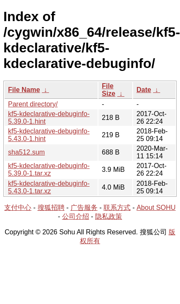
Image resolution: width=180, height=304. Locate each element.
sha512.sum (26, 152)
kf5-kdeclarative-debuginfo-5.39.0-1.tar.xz (49, 169)
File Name (24, 89)
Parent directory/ (32, 104)
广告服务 (84, 207)
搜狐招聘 (51, 207)
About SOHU (155, 207)
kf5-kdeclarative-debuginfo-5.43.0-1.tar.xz (49, 187)
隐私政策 (108, 216)
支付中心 (17, 207)
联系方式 (117, 207)
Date (143, 89)
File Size (108, 89)
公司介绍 (75, 216)
